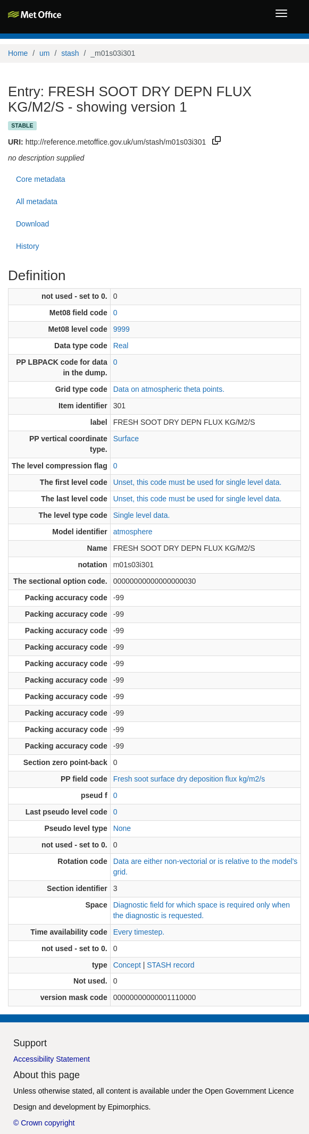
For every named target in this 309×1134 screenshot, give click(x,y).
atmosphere (133, 531)
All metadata (36, 201)
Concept (127, 965)
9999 (121, 329)
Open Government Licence (249, 1091)
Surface (126, 438)
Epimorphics (127, 1107)
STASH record (170, 965)
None (122, 828)
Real (121, 345)
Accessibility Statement (51, 1059)
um (44, 53)
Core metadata (40, 179)
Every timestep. (138, 932)
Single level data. (141, 515)
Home (18, 53)
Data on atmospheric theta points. (168, 389)
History (27, 246)
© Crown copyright (43, 1123)
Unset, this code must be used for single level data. (197, 482)
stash (70, 53)
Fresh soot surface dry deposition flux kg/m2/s (189, 779)
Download (32, 224)
